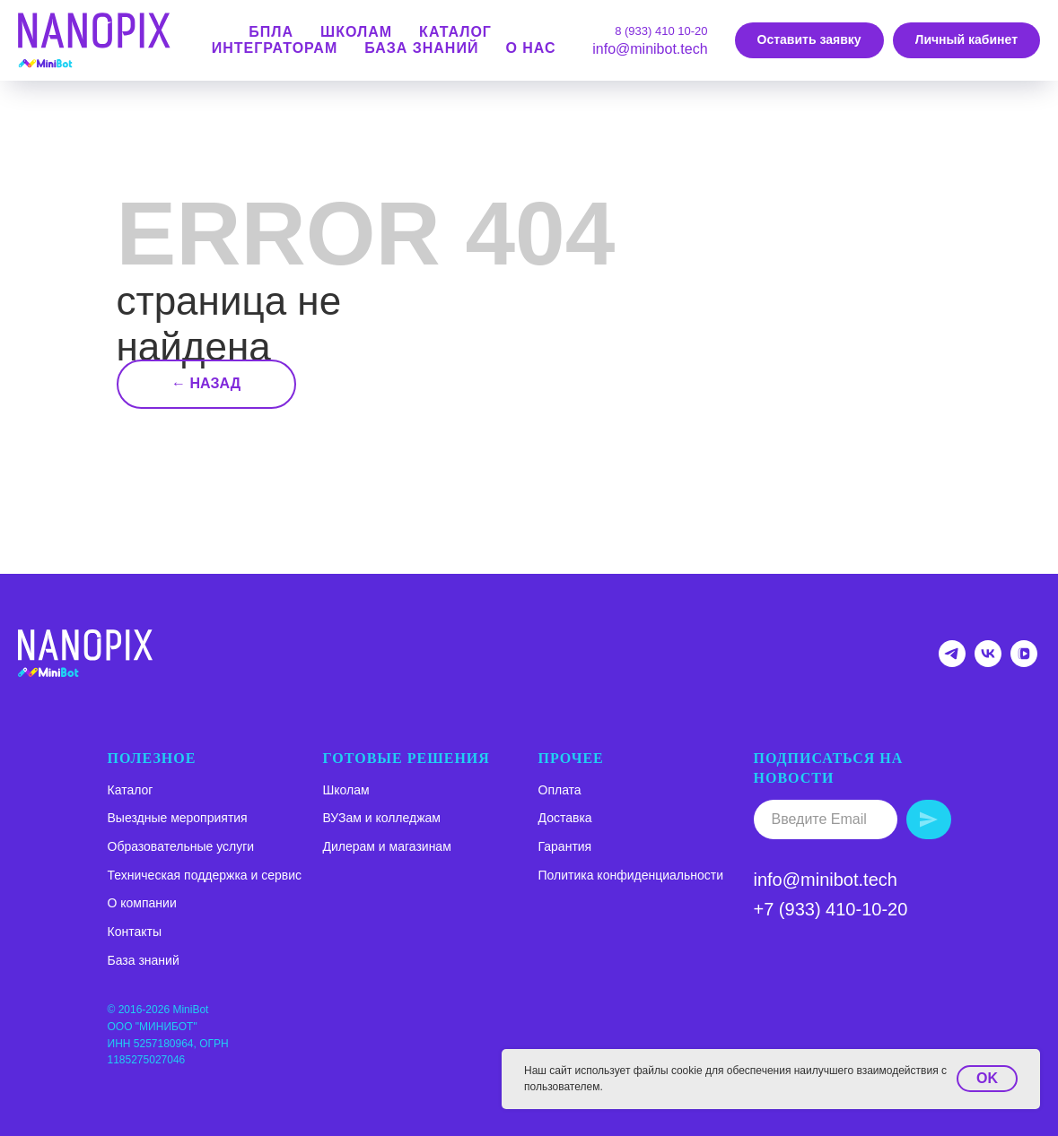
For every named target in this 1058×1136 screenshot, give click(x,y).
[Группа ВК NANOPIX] (988, 662)
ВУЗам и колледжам (382, 818)
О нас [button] (530, 48)
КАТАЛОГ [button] (455, 31)
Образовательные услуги (181, 846)
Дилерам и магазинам (387, 846)
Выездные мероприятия (178, 818)
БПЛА (271, 31)
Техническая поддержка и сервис (205, 875)
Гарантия (565, 846)
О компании (142, 903)
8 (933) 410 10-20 (661, 31)
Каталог (130, 790)
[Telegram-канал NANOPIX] (952, 662)
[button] (809, 40)
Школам (346, 790)
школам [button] (356, 31)
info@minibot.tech (649, 48)
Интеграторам (275, 48)
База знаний (421, 48)
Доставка (565, 818)
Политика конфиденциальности (631, 875)
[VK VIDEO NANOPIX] (1023, 662)
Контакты (135, 931)
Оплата (559, 790)
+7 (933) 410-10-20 (831, 909)
